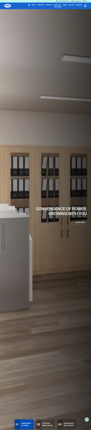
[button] (85, 1)
